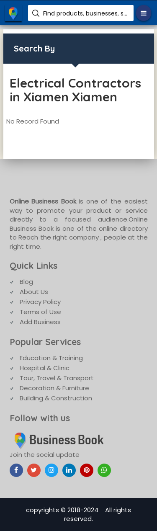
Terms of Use (40, 311)
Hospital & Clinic (44, 367)
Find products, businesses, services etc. (85, 13)
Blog (26, 281)
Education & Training (51, 357)
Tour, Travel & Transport (57, 378)
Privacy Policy (40, 301)
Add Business (40, 321)
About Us (34, 291)
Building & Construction (56, 398)
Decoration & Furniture (54, 388)
